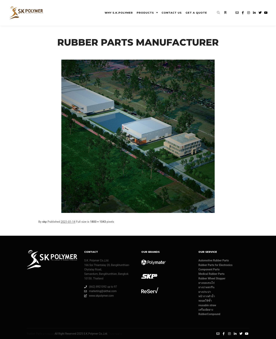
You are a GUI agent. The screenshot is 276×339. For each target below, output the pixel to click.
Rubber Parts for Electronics (215, 265)
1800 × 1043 (98, 221)
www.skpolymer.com (99, 296)
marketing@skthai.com (100, 291)
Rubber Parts (34, 333)
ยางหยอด (48, 333)
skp (44, 221)
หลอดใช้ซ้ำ (205, 300)
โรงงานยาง (115, 333)
